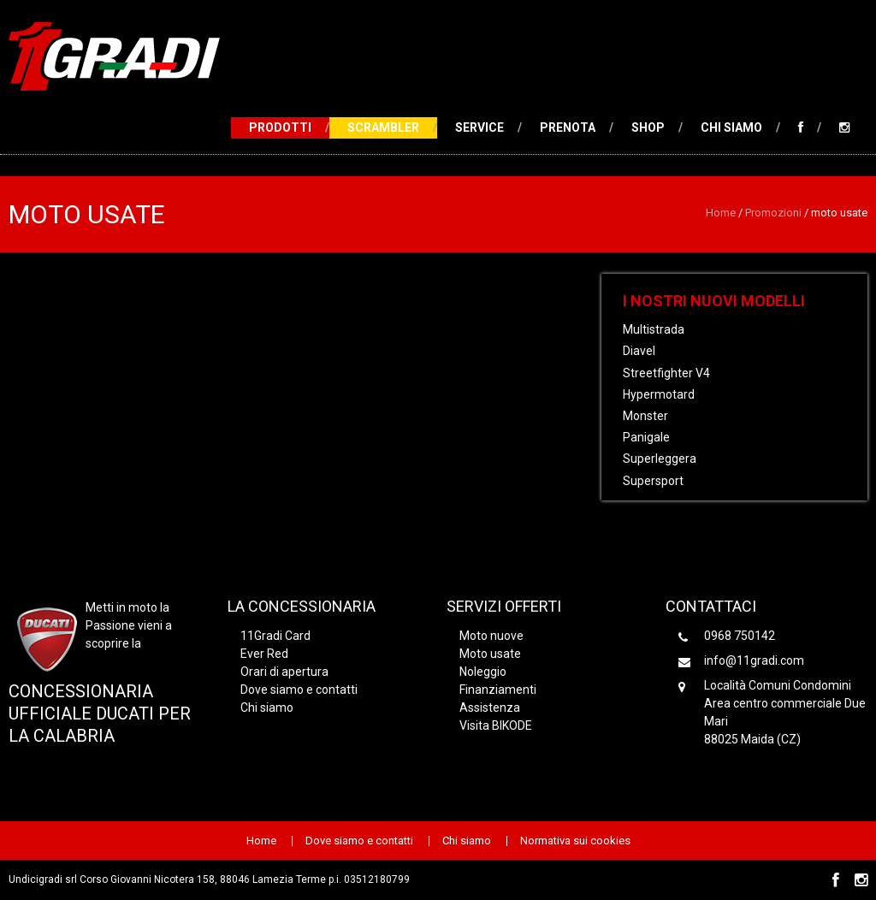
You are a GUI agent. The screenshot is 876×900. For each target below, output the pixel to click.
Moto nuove (491, 635)
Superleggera (659, 458)
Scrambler (383, 127)
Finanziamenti (497, 689)
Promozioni (773, 212)
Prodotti (280, 127)
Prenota (567, 127)
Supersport (653, 481)
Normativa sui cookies (575, 841)
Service (479, 127)
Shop (648, 127)
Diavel (639, 351)
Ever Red (264, 653)
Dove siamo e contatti (299, 689)
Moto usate (490, 653)
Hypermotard (659, 394)
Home (721, 212)
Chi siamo (731, 127)
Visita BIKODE (495, 725)
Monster (645, 416)
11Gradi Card (275, 635)
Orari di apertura (284, 671)
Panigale (646, 437)
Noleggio (482, 671)
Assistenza (489, 707)
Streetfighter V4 (666, 373)
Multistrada (653, 329)
